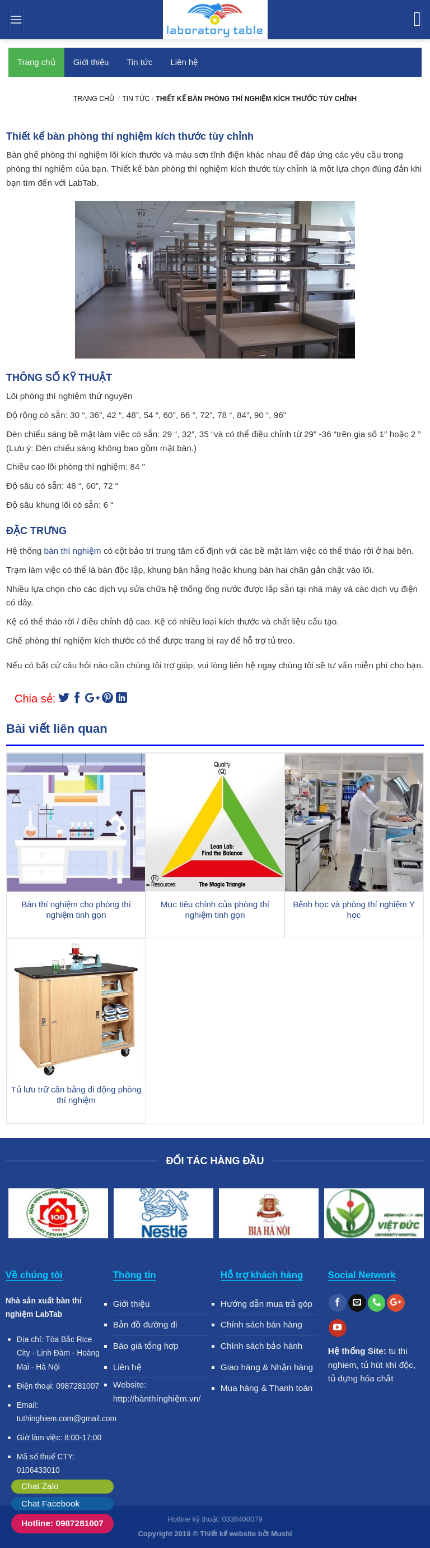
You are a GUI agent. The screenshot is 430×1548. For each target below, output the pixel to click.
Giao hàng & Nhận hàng (267, 1367)
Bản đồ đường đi (145, 1324)
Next (410, 1215)
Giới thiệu (91, 62)
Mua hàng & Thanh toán (267, 1388)
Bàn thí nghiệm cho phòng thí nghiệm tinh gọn (76, 909)
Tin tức (139, 62)
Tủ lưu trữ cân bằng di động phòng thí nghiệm (76, 1095)
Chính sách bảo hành (262, 1346)
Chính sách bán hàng (261, 1324)
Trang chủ (36, 62)
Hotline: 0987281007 (62, 1523)
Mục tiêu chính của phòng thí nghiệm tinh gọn (215, 909)
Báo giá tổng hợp (146, 1346)
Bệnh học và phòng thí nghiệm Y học (353, 909)
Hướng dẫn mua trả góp (266, 1303)
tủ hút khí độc (387, 1365)
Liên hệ (184, 62)
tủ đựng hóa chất (361, 1378)
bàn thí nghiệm (72, 550)
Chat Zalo (40, 1486)
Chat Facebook (50, 1503)
